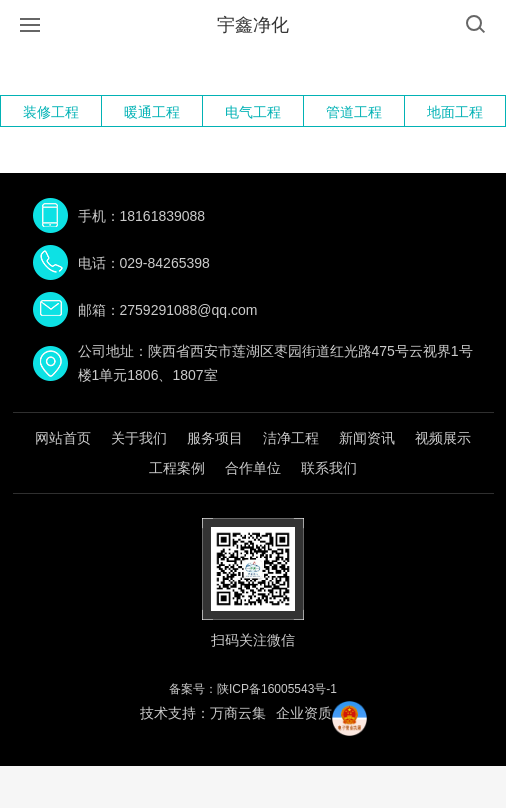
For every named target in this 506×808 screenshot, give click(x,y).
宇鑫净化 (253, 25)
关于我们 (139, 438)
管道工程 (354, 112)
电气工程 (253, 112)
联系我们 (329, 468)
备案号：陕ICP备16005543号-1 (253, 689)
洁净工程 (291, 438)
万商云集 (238, 713)
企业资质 (304, 713)
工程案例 (177, 468)
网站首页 (63, 438)
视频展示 (443, 438)
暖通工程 (152, 112)
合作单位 (253, 468)
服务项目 (215, 438)
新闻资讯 (367, 438)
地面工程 (455, 112)
